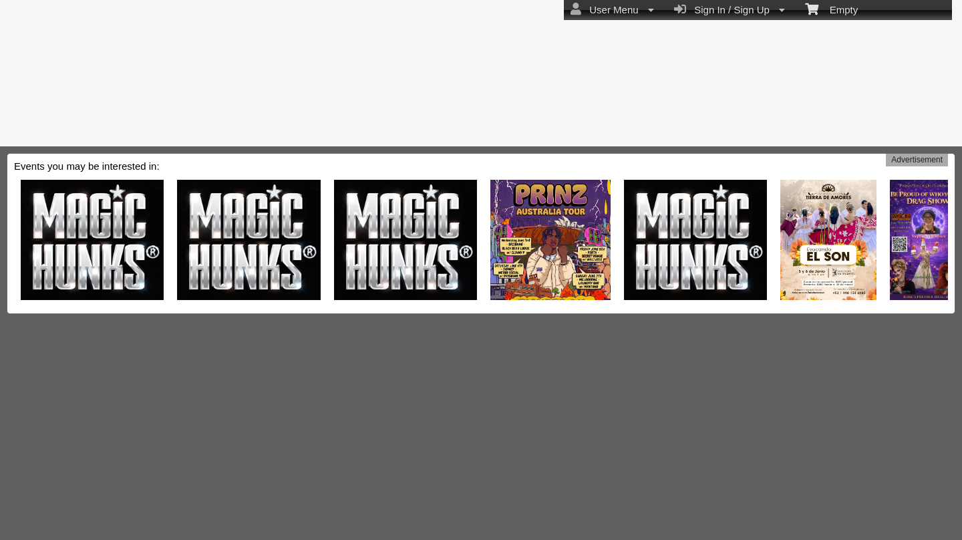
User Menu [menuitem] (612, 9)
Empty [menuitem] (831, 8)
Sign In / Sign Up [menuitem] (729, 9)
